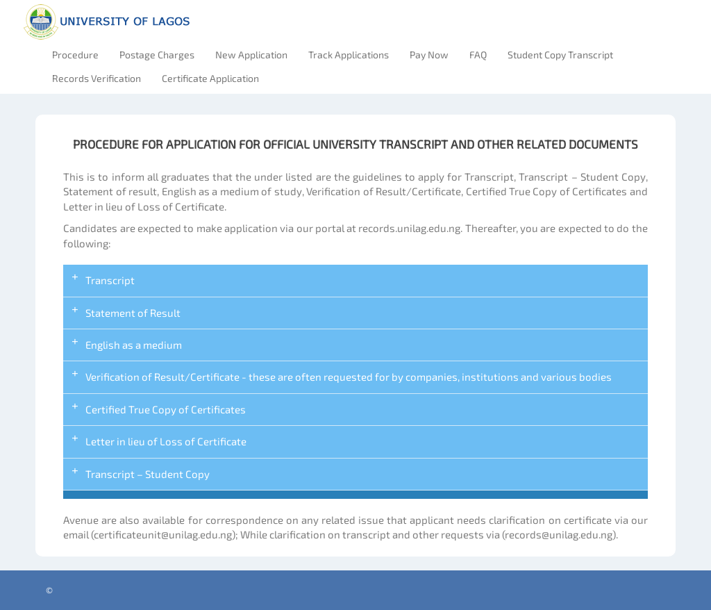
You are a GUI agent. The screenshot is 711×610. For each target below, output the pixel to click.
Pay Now (429, 54)
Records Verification (96, 78)
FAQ (478, 54)
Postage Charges (156, 54)
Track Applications (348, 54)
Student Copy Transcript (560, 54)
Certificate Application (210, 78)
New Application (251, 54)
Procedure (75, 54)
